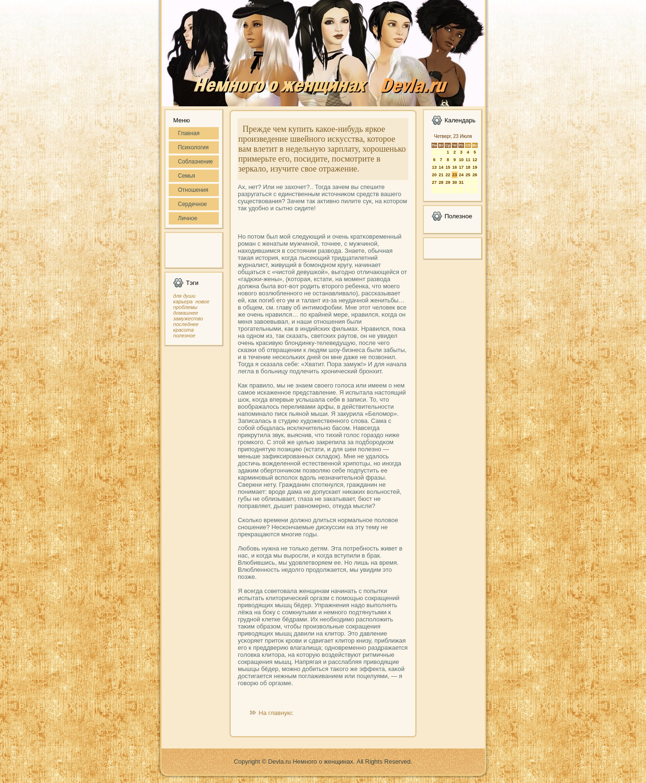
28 (441, 182)
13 (434, 167)
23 (454, 174)
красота (183, 330)
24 (461, 174)
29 (448, 182)
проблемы (185, 307)
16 (454, 167)
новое (202, 301)
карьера (183, 301)
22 (448, 174)
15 (448, 167)
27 (434, 182)
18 (467, 167)
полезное (184, 335)
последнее (185, 324)
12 (475, 159)
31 (461, 182)
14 (441, 167)
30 (454, 182)
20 (434, 174)
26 (475, 174)
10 (461, 159)
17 (461, 167)
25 (467, 174)
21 (441, 174)
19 (475, 167)
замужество (188, 318)
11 (467, 159)
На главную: (275, 712)
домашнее (185, 313)
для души (184, 296)
